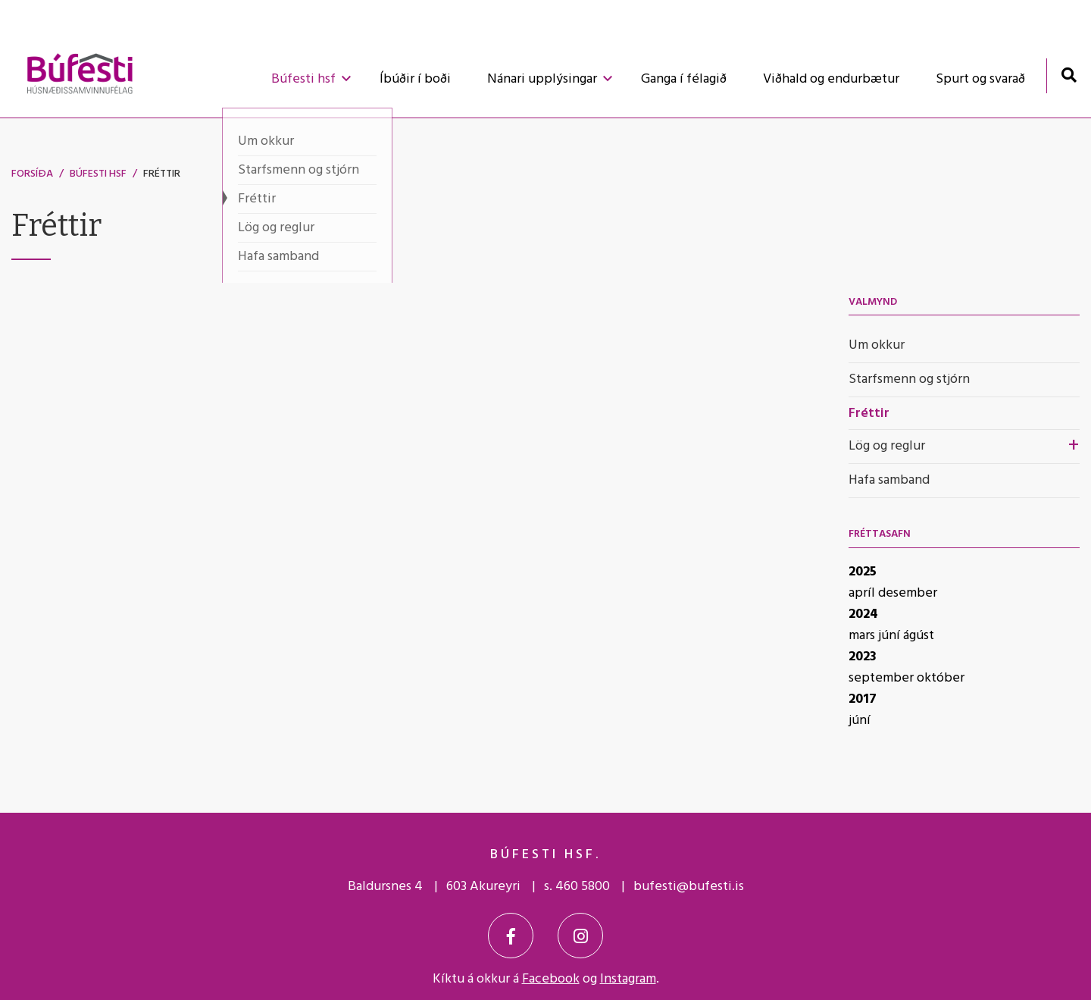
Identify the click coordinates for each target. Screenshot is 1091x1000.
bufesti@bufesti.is (688, 887)
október (940, 678)
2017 (863, 699)
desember (907, 593)
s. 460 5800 (577, 887)
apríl (863, 593)
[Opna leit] (1068, 75)
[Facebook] (510, 935)
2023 (863, 657)
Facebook (551, 979)
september (883, 678)
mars (863, 636)
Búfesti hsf (98, 174)
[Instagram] (580, 935)
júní (890, 636)
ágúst (918, 636)
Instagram (628, 979)
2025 (863, 572)
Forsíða (32, 174)
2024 (863, 614)
